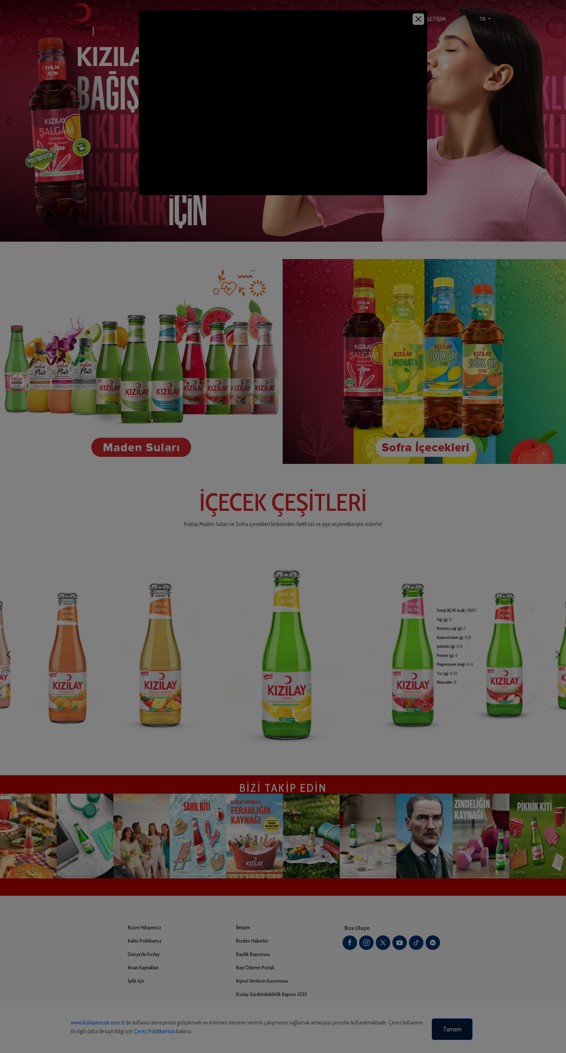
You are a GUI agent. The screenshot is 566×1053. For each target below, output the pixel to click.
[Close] (418, 19)
